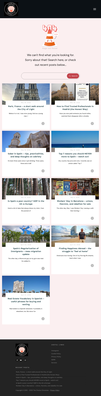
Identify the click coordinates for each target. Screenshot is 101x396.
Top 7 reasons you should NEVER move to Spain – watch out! (37, 380)
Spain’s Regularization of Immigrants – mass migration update (26, 251)
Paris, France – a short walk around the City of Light (34, 372)
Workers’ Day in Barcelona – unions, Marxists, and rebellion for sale (39, 386)
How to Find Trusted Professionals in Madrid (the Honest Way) (37, 375)
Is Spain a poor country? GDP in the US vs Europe (33, 383)
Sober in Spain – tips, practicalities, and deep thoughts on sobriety (39, 377)
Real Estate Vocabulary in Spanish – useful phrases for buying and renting (26, 301)
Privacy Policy (55, 390)
